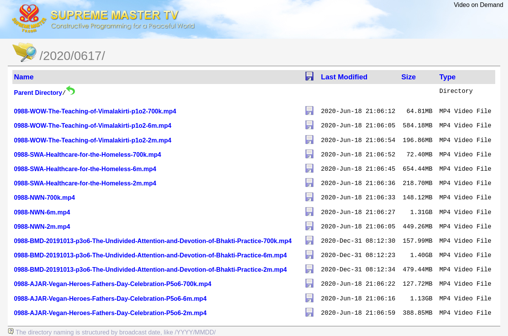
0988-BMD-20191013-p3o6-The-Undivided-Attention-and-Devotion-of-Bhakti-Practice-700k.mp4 (153, 241)
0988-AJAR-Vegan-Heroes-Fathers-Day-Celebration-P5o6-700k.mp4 (113, 284)
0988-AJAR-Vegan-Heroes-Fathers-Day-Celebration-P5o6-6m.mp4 (110, 298)
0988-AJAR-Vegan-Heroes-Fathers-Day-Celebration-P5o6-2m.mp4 (110, 313)
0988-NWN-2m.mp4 (42, 226)
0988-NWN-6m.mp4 (42, 212)
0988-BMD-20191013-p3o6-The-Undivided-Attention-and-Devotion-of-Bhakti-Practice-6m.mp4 (150, 255)
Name (24, 77)
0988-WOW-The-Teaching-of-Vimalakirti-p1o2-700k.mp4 (95, 111)
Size (408, 77)
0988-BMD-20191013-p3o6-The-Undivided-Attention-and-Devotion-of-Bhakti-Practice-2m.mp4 (150, 269)
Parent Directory (38, 92)
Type (447, 77)
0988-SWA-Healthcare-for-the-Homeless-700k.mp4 (87, 154)
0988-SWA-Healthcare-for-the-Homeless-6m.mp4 (85, 169)
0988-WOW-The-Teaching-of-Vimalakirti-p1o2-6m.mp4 (92, 125)
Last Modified (344, 77)
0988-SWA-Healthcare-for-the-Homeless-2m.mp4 (85, 183)
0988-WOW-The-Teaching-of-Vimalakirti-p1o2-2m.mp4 (92, 140)
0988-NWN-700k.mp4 (44, 197)
